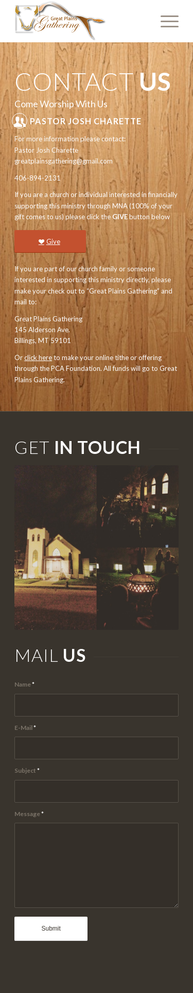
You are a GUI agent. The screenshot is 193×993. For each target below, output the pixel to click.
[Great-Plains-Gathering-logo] (80, 21)
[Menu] (164, 21)
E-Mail (25, 727)
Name (24, 684)
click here (38, 357)
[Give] (50, 241)
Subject (27, 770)
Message (29, 814)
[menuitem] (164, 21)
